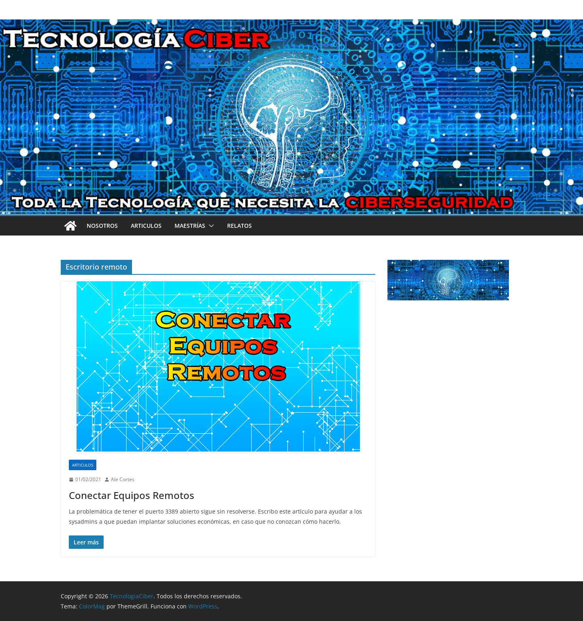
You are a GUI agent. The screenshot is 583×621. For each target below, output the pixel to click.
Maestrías (189, 225)
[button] (209, 225)
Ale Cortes (122, 479)
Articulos (146, 225)
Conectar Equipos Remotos (131, 495)
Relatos (239, 225)
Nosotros (102, 225)
